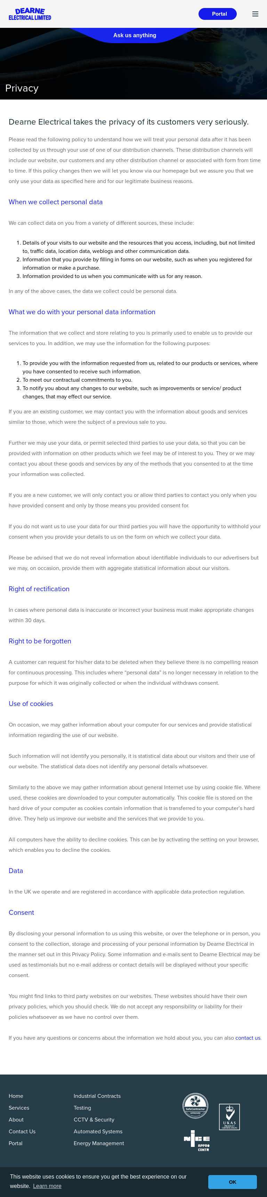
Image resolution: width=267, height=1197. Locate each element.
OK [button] (232, 1182)
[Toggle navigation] (255, 14)
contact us (247, 1038)
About (16, 1119)
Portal (219, 13)
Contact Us (22, 1131)
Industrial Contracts (97, 1096)
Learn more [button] (47, 1186)
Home (16, 1096)
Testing (82, 1107)
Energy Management (99, 1143)
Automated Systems (98, 1131)
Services (19, 1107)
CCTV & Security (94, 1119)
